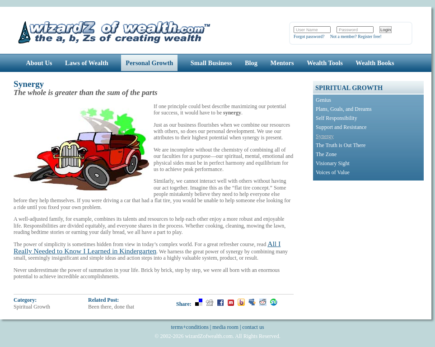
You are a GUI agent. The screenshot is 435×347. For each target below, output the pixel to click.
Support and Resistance (341, 127)
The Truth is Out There (340, 145)
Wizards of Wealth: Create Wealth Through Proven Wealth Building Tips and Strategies (115, 31)
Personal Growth (149, 63)
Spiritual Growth (32, 307)
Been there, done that (111, 307)
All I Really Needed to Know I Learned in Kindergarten (147, 247)
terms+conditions (189, 327)
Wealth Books (374, 63)
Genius (323, 100)
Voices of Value (333, 172)
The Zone (326, 154)
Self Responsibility (336, 118)
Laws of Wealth (86, 63)
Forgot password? (309, 36)
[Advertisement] (369, 241)
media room (225, 327)
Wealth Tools (325, 63)
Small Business (211, 63)
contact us (253, 327)
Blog (251, 63)
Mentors (282, 63)
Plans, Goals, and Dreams (344, 109)
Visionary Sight (333, 163)
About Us (39, 63)
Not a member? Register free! (356, 36)
